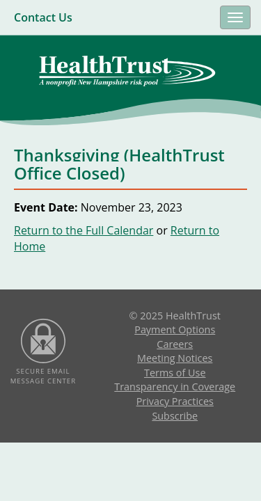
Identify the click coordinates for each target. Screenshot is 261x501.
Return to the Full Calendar (83, 230)
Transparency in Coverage (174, 386)
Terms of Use (174, 372)
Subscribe (175, 415)
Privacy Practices (175, 401)
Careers (175, 344)
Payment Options (174, 329)
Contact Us (43, 17)
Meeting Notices (174, 358)
